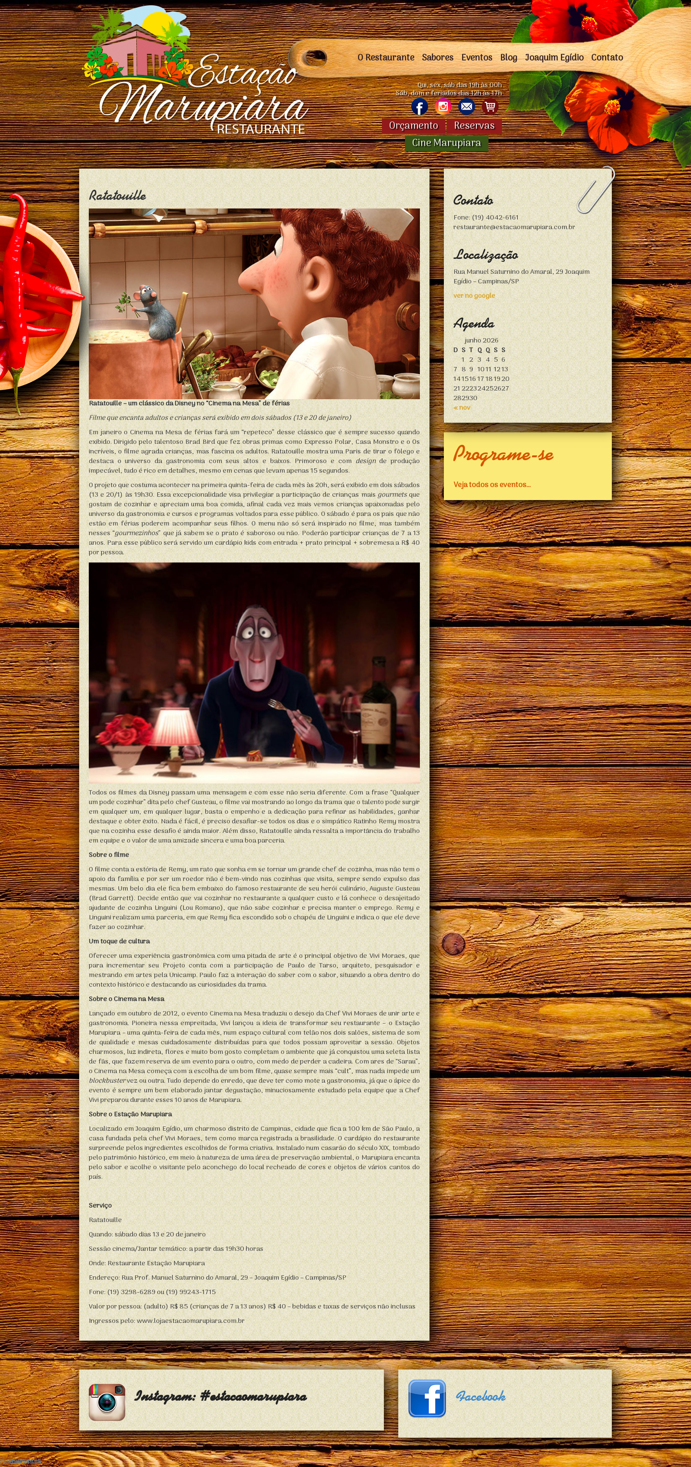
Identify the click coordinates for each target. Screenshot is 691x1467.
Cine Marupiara (446, 143)
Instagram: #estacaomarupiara (221, 1396)
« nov (461, 408)
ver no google (474, 296)
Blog (508, 58)
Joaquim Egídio (554, 58)
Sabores (437, 58)
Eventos (476, 58)
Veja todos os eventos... (492, 484)
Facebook (481, 1396)
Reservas (474, 126)
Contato (607, 58)
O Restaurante (385, 58)
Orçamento (413, 126)
